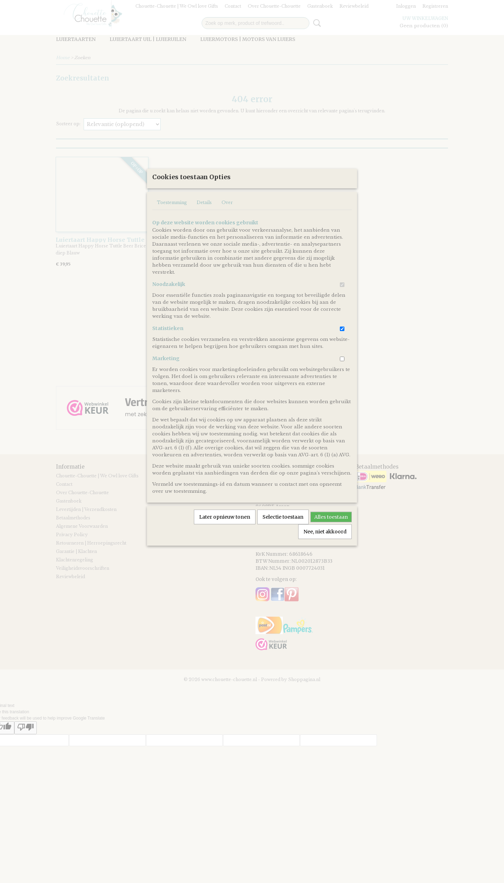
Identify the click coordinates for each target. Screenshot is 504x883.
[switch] (342, 308)
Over (227, 225)
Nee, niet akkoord (324, 555)
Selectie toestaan (282, 540)
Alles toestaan (331, 540)
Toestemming (172, 225)
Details (204, 225)
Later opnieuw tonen (224, 540)
